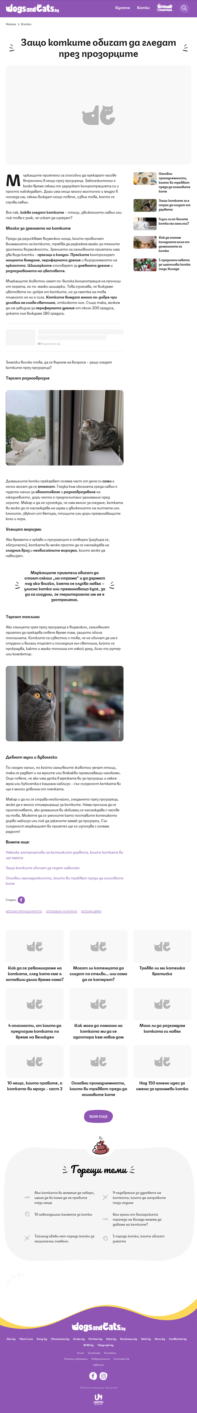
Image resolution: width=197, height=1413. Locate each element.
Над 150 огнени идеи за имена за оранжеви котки (162, 1085)
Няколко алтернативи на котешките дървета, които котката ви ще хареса (64, 854)
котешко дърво (91, 911)
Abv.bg (11, 1338)
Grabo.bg (79, 1338)
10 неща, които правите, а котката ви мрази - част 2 (35, 1085)
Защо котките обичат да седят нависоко (43, 867)
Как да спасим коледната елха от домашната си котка (174, 244)
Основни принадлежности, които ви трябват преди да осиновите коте (64, 880)
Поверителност (101, 1358)
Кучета (122, 7)
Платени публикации (76, 1358)
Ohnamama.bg (60, 1338)
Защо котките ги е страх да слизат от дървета (174, 204)
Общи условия (111, 1387)
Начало (11, 24)
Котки (143, 7)
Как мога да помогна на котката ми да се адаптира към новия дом (98, 1030)
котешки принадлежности (24, 911)
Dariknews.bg (128, 1338)
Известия (98, 1364)
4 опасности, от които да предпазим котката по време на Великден (34, 1030)
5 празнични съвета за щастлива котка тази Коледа (174, 264)
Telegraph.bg (105, 1345)
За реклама (94, 1352)
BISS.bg (88, 1345)
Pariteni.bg (95, 1338)
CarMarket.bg (178, 1338)
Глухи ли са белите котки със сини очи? (174, 220)
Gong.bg (42, 1338)
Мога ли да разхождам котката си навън (162, 1028)
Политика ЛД (121, 1358)
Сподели (15, 899)
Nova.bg (160, 1338)
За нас (80, 1352)
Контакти (110, 1352)
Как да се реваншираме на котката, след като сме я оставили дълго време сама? (35, 973)
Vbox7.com (26, 1338)
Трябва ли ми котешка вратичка (162, 970)
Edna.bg (111, 1338)
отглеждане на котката (61, 911)
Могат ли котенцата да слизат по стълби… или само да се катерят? (98, 973)
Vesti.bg (146, 1338)
